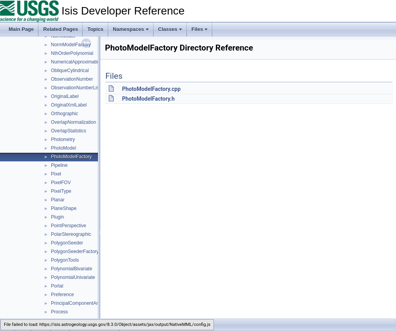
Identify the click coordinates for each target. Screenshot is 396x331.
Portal (57, 286)
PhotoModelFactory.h (148, 99)
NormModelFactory (71, 44)
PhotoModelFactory (71, 156)
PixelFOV (61, 182)
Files (200, 29)
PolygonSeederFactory (75, 251)
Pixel (56, 174)
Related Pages (60, 29)
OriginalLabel (65, 96)
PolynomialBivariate (71, 268)
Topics (95, 29)
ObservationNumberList (75, 87)
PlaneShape (63, 208)
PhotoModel (63, 148)
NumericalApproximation (76, 62)
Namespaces (131, 29)
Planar (58, 200)
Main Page (21, 29)
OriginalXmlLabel (69, 105)
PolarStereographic (71, 234)
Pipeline (59, 165)
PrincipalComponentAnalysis (81, 303)
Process (59, 312)
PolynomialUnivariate (73, 277)
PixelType (61, 191)
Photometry (63, 139)
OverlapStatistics (68, 131)
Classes (170, 29)
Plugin (57, 217)
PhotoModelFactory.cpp (151, 89)
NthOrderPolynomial (72, 53)
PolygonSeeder (67, 243)
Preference (62, 294)
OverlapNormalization (73, 122)
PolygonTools (65, 260)
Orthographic (64, 113)
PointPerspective (68, 225)
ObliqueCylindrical (70, 70)
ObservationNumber (72, 79)
